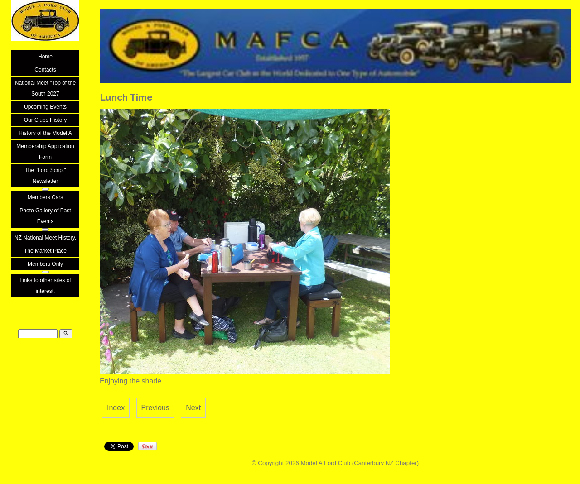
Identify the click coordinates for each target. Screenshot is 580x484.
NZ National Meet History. (45, 238)
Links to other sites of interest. (45, 285)
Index (116, 408)
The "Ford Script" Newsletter (45, 175)
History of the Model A (45, 133)
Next (193, 408)
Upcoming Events (45, 107)
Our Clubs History (45, 120)
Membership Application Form (45, 151)
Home (45, 56)
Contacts (45, 70)
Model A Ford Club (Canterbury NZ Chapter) (359, 463)
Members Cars (45, 197)
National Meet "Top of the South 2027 (45, 88)
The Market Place (45, 251)
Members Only (45, 264)
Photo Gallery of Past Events (45, 216)
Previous (155, 408)
